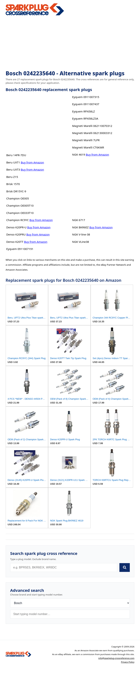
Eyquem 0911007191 (20, 249)
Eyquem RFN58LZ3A (85, 118)
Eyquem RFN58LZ (83, 111)
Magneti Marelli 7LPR (86, 140)
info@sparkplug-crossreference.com (116, 658)
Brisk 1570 (13, 184)
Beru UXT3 (13, 169)
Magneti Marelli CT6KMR (88, 147)
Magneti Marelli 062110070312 (92, 126)
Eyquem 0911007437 (85, 104)
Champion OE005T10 (20, 205)
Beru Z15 (12, 177)
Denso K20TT (14, 242)
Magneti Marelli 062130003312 (92, 133)
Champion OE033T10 (20, 213)
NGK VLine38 (80, 242)
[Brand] (70, 603)
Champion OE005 (17, 198)
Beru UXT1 (13, 162)
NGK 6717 (78, 220)
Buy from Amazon (32, 162)
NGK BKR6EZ (80, 227)
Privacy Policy (128, 662)
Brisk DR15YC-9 (16, 191)
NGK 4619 (78, 154)
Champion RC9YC (17, 220)
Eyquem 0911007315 (85, 97)
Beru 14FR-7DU (16, 155)
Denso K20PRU (16, 234)
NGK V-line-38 (81, 234)
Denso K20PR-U (16, 227)
